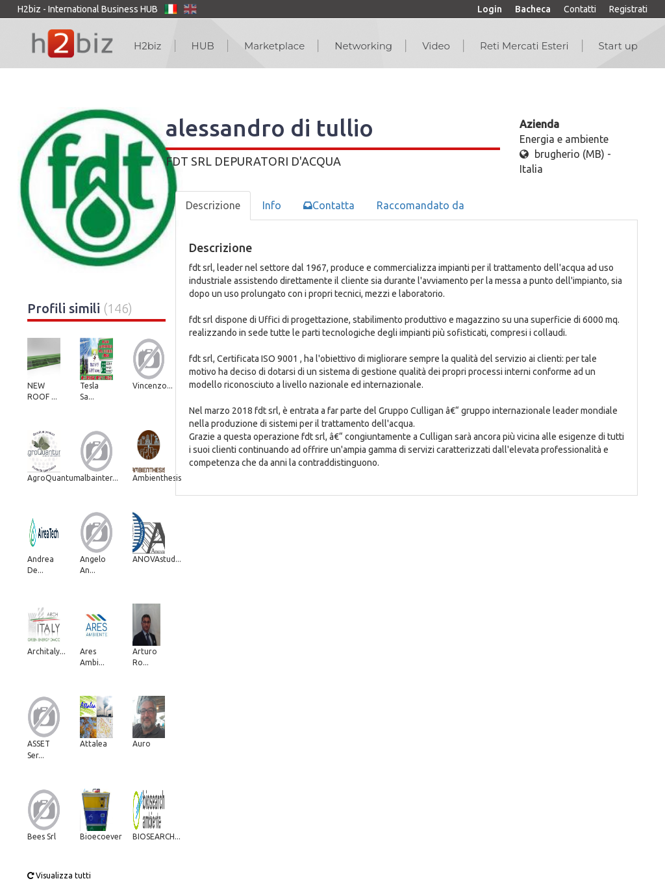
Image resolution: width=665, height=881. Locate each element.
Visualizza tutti (59, 875)
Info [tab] (271, 205)
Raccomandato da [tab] (420, 205)
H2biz (148, 46)
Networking (363, 46)
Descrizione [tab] (213, 205)
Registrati (628, 9)
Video (436, 46)
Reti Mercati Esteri (524, 46)
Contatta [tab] (329, 205)
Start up (618, 46)
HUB (203, 46)
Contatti (580, 9)
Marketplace (274, 46)
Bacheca (533, 9)
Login (489, 9)
